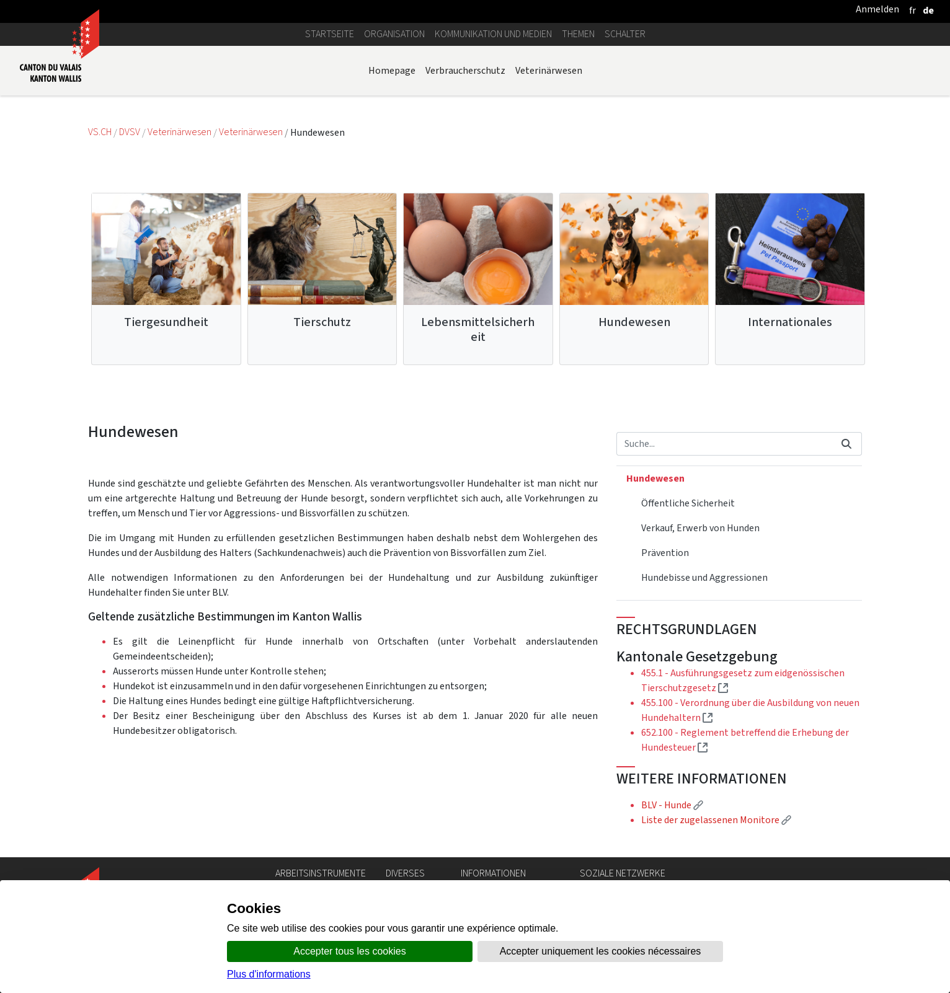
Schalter (625, 33)
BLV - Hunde (672, 804)
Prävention (665, 552)
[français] (912, 10)
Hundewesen (634, 322)
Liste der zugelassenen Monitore (716, 819)
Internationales (790, 322)
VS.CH (100, 132)
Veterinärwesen (548, 70)
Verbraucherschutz (465, 70)
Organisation (394, 33)
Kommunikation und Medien (493, 33)
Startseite (329, 33)
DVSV (129, 132)
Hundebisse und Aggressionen (704, 577)
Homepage (391, 70)
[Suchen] (724, 444)
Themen (578, 33)
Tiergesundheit (166, 322)
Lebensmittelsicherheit (478, 329)
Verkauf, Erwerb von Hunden (700, 527)
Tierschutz (322, 322)
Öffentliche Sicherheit (688, 503)
